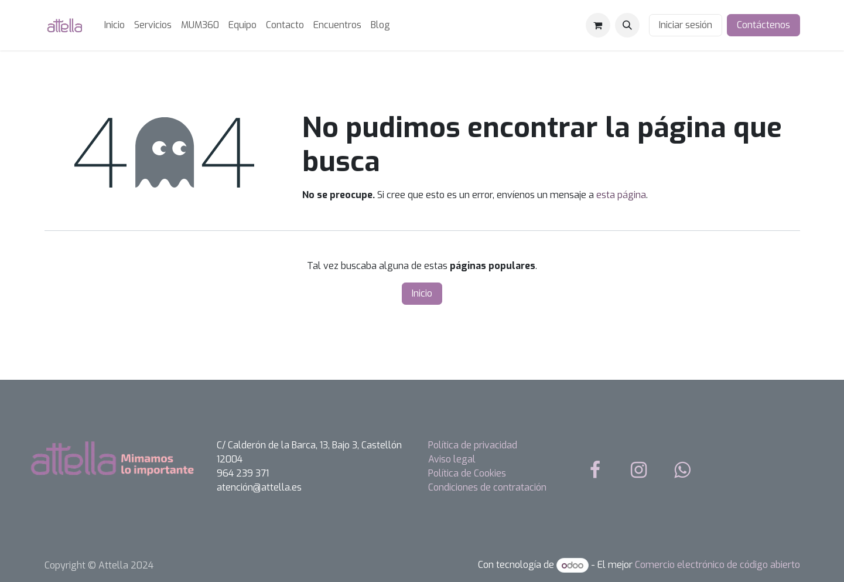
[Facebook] (595, 470)
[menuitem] (114, 25)
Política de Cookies (467, 473)
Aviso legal (452, 459)
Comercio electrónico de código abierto (717, 565)
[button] (627, 25)
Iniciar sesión (685, 25)
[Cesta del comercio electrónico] (598, 25)
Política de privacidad (472, 445)
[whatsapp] (682, 470)
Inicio (422, 293)
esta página (621, 195)
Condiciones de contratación (487, 487)
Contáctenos (763, 25)
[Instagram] (638, 470)
